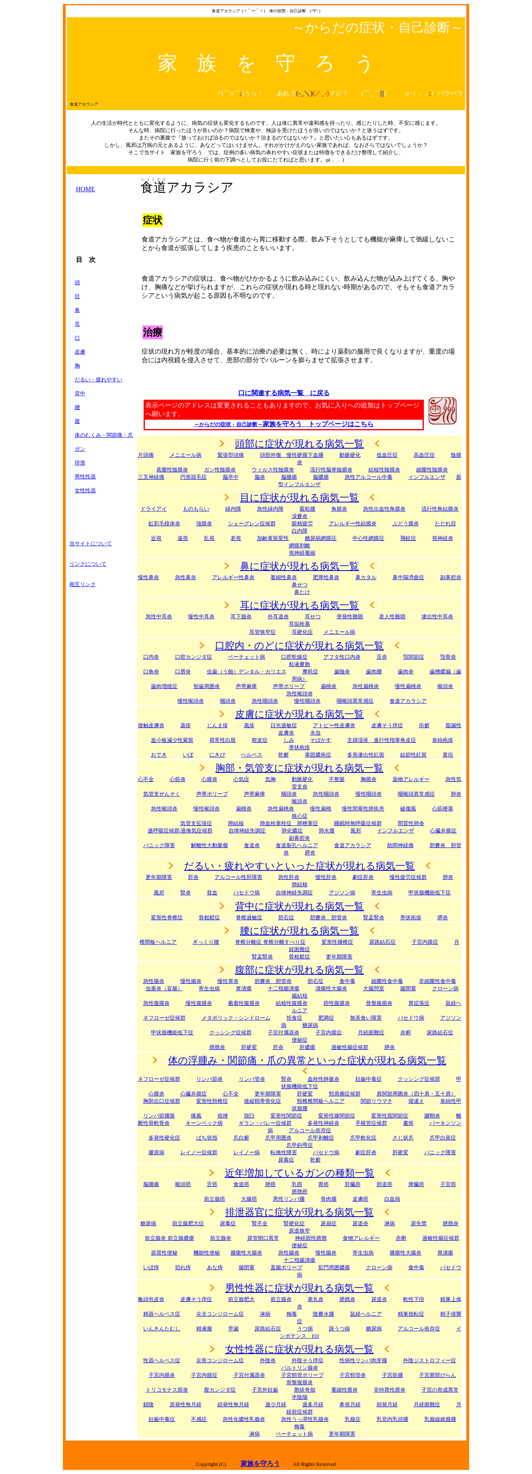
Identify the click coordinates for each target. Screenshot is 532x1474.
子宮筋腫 (392, 1375)
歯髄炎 (342, 671)
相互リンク (82, 584)
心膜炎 (209, 779)
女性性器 (85, 490)
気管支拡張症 (196, 823)
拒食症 (294, 1018)
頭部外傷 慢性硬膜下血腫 (292, 455)
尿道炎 (360, 1223)
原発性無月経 (186, 1404)
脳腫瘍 (289, 477)
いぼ (188, 755)
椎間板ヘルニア (158, 942)
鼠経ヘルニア (366, 1314)
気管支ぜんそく (161, 794)
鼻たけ (302, 592)
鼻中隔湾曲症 (408, 577)
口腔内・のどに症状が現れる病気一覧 (299, 645)
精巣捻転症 (411, 1314)
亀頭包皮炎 (151, 1299)
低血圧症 (387, 455)
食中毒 (347, 981)
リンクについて (87, 564)
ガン (80, 449)
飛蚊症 (408, 538)
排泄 (80, 463)
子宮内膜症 (425, 942)
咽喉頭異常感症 (355, 701)
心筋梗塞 (442, 809)
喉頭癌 (183, 1184)
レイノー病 (246, 1152)
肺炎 (456, 794)
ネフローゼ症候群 (164, 1018)
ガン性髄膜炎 (220, 470)
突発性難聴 (350, 616)
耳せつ (313, 616)
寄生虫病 (381, 893)
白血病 (392, 1199)
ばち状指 (206, 1138)
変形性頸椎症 (212, 1101)
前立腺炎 (220, 1238)
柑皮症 (260, 740)
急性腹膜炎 (156, 1003)
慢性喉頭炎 (190, 701)
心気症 (241, 779)
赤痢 (405, 1032)
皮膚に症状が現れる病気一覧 (299, 714)
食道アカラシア (408, 701)
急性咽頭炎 (265, 701)
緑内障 (233, 509)
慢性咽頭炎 (307, 701)
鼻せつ (300, 585)
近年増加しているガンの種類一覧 (300, 1173)
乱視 (209, 538)
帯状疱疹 (299, 747)
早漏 (233, 1329)
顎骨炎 (448, 657)
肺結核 (236, 823)
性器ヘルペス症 (161, 1360)
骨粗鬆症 (299, 957)
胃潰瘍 (445, 1253)
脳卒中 (231, 477)
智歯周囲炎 (206, 686)
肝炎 (193, 877)
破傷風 (408, 809)
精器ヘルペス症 (161, 1314)
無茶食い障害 (366, 1018)
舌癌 (212, 1184)
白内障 (300, 531)
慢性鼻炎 (148, 577)
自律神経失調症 (247, 831)
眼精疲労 (302, 523)
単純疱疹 (442, 740)
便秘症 (300, 1245)
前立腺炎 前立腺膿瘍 (169, 1238)
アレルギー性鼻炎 (233, 577)
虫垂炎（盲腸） (164, 988)
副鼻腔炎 (450, 577)
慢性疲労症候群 (408, 877)
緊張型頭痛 (230, 455)
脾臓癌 (416, 1184)
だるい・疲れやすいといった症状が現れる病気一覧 (299, 866)
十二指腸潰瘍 (283, 988)
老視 (236, 538)
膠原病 (156, 1152)
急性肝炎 (288, 877)
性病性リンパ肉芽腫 (363, 1360)
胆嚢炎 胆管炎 (273, 981)
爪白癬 (241, 1138)
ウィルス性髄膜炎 (273, 470)
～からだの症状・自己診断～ (228, 424)
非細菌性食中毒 (437, 981)
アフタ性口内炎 (342, 657)
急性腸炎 (153, 981)
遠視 (182, 538)
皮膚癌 (360, 1199)
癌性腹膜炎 (337, 1003)
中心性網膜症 (368, 538)
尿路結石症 (382, 942)
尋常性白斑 (222, 740)
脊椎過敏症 (249, 917)
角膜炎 (339, 509)
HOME (85, 189)
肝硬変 (249, 1047)
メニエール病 (186, 455)
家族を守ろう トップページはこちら (318, 424)
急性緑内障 (270, 509)
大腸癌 (249, 1199)
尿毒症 (228, 1223)
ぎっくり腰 (206, 942)
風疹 (249, 725)
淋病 (265, 1314)
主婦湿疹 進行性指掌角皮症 (381, 740)
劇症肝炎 (363, 877)
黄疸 (448, 755)
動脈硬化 (350, 455)
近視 (156, 538)
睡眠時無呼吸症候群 (358, 823)
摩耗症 (310, 671)
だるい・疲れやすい (98, 379)
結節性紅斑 (413, 755)
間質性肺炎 (411, 823)
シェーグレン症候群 (252, 523)
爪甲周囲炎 (278, 1138)
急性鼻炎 (185, 577)
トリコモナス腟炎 (167, 1390)
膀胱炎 (217, 1047)
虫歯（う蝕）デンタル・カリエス (246, 671)
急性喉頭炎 (299, 694)
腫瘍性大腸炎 (246, 1253)
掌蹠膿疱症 (318, 755)
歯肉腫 (374, 671)
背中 (80, 393)
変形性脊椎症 (167, 917)
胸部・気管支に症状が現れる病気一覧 (299, 768)
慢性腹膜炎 (199, 1003)
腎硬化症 (294, 1223)
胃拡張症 (419, 1003)
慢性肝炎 (326, 877)
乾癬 (283, 755)
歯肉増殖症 (164, 686)
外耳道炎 (278, 616)
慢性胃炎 (228, 981)
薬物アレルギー (411, 779)
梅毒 (299, 1426)
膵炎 (442, 917)
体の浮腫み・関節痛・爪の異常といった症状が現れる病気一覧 (307, 1060)
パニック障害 (159, 845)
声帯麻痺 (246, 686)
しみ (289, 740)
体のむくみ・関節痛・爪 (104, 435)
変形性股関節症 (389, 1116)
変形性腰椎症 (337, 942)
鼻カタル (366, 577)
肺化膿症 (292, 831)
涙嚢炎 (300, 516)
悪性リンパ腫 (289, 1199)
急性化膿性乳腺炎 (244, 1419)
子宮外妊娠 (265, 1390)
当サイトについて (90, 543)
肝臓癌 (353, 1184)
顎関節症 (413, 657)
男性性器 (85, 477)
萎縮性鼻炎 (283, 577)
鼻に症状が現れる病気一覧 (299, 566)
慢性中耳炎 (201, 616)
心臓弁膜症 (193, 1094)
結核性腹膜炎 (292, 1003)
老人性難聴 (392, 616)
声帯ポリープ (289, 686)
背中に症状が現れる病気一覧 (299, 906)
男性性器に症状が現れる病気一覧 (299, 1288)
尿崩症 (329, 1223)
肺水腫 (327, 831)
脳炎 (260, 477)
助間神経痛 (400, 845)
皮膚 (80, 352)
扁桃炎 (244, 809)
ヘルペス (251, 755)
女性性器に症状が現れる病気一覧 (299, 1349)
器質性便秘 (164, 1253)
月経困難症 (427, 1404)
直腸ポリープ (286, 1267)
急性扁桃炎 (365, 686)
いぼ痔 (151, 1267)
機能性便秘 (206, 1253)
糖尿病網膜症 (321, 538)
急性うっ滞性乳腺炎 (305, 1419)
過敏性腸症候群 (349, 1047)
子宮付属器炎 (283, 1032)
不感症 (199, 1419)
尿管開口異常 (263, 1238)
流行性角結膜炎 (440, 509)
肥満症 (326, 1018)
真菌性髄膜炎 (172, 470)
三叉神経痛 (151, 477)
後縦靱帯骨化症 (262, 1101)
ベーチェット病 (246, 657)
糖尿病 (148, 1223)
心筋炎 (178, 779)
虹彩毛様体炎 (164, 523)
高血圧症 (424, 455)
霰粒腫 (307, 509)
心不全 (146, 779)
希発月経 (350, 1404)
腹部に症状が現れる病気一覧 (299, 970)
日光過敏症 (283, 725)
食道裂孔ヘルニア (297, 845)
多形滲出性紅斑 (365, 755)
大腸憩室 (373, 988)
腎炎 (185, 893)
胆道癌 (384, 1184)
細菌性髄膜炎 (432, 470)
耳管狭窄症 (262, 632)
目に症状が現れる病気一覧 (299, 497)
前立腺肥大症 (188, 1223)
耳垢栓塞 (299, 624)
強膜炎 (204, 523)
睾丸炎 (316, 1299)
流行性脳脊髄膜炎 (331, 470)
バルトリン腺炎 (299, 1368)
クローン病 (445, 988)
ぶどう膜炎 (405, 523)
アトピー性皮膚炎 (334, 725)
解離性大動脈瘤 (209, 845)
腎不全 (260, 1223)
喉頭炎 (445, 686)
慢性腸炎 (191, 981)
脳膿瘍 (321, 477)
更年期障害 (159, 877)
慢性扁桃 (320, 809)
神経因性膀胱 (311, 1238)
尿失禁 (419, 1223)
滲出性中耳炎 (437, 616)
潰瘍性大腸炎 (331, 988)
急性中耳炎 (159, 616)
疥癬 (424, 725)
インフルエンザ (427, 477)
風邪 (355, 831)
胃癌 (323, 1184)
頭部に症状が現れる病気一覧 (299, 443)
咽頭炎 (228, 701)
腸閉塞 (408, 988)
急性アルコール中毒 (368, 477)
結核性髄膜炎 (384, 470)
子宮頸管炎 (352, 1375)
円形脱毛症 (193, 477)
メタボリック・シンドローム (236, 1018)
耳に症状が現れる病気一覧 (299, 605)
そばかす (320, 740)
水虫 (315, 733)
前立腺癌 (214, 1199)
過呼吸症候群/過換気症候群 (180, 831)
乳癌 (297, 1184)
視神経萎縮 (302, 553)
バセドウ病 (246, 893)
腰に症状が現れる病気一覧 (299, 930)
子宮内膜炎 (162, 1375)
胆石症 (286, 917)
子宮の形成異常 (440, 1390)
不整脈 (337, 779)
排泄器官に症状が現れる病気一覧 (299, 1212)
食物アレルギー (361, 1238)
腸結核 (300, 996)
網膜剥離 (299, 545)
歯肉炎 (406, 671)
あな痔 (215, 1267)
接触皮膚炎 (151, 725)
